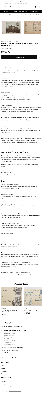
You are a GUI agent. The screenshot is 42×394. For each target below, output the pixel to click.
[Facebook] (5, 357)
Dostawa (3, 381)
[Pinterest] (9, 357)
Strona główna (4, 14)
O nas (2, 365)
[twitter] (12, 357)
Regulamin (4, 371)
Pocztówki (23, 14)
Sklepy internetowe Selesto (15, 391)
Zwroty (3, 384)
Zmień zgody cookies (6, 386)
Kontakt (3, 368)
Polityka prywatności (6, 374)
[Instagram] (2, 357)
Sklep (10, 14)
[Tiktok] (15, 357)
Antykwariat (16, 14)
